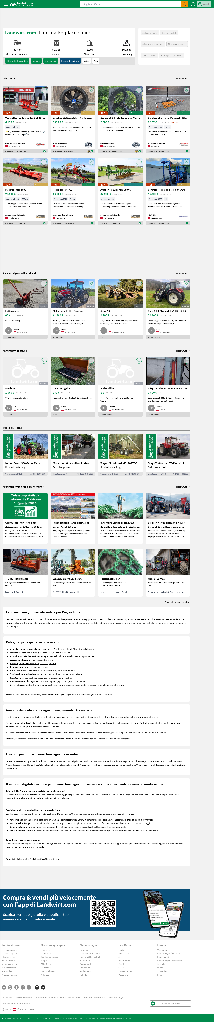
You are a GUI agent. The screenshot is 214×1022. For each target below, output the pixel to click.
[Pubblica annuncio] (192, 4)
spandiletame (75, 674)
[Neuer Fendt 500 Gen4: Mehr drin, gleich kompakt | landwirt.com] (25, 455)
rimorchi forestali (73, 656)
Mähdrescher (47, 953)
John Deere (47, 649)
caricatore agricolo (48, 681)
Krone (55, 764)
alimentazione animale (141, 717)
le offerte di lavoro (145, 722)
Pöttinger (63, 764)
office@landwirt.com (49, 859)
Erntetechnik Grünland (90, 953)
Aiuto (6, 1009)
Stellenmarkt (85, 971)
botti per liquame (60, 674)
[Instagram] (10, 987)
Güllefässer (46, 963)
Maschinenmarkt (9, 949)
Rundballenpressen (49, 956)
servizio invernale (77, 681)
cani (84, 722)
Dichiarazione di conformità (16, 1003)
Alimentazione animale (153, 44)
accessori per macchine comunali (128, 732)
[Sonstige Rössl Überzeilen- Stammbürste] (168, 191)
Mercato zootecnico (177, 44)
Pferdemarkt (85, 963)
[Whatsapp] (29, 987)
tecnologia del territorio (99, 717)
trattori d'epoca (86, 649)
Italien (160, 967)
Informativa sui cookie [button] (46, 997)
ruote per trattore (48, 670)
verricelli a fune (57, 656)
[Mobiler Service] (168, 573)
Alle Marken (7, 971)
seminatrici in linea (40, 666)
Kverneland (73, 764)
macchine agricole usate (104, 619)
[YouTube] (4, 987)
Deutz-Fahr (123, 974)
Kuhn (48, 764)
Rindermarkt (85, 960)
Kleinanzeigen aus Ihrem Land (19, 273)
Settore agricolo (149, 32)
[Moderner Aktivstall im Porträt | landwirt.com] (73, 455)
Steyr (124, 761)
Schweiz (161, 963)
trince (27, 666)
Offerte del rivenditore (17, 60)
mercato (72, 622)
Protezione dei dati (70, 997)
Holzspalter (46, 967)
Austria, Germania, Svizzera (105, 794)
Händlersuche (8, 960)
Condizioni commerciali (94, 997)
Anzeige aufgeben (10, 974)
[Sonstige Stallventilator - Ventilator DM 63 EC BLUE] (73, 119)
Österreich (162, 949)
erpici (33, 659)
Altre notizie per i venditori (177, 601)
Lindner (148, 761)
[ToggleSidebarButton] (6, 4)
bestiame (62, 722)
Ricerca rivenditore (70, 60)
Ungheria (129, 794)
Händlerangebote (10, 953)
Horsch (94, 764)
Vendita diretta (149, 55)
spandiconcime (44, 674)
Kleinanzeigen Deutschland (169, 960)
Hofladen (84, 974)
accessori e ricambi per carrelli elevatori (106, 684)
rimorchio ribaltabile (29, 663)
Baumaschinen (48, 971)
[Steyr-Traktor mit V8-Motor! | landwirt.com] (168, 455)
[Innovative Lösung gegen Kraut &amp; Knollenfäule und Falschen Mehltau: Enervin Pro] (120, 518)
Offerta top (9, 78)
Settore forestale (169, 32)
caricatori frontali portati (53, 684)
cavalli (70, 722)
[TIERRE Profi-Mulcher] (25, 573)
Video (86, 60)
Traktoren (45, 949)
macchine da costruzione (68, 717)
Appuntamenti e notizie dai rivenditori (23, 486)
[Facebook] (16, 987)
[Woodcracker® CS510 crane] (73, 573)
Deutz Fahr (40, 764)
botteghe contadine (120, 717)
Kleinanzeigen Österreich (168, 953)
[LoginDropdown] (204, 4)
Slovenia (139, 794)
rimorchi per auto (48, 663)
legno (156, 717)
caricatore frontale (32, 684)
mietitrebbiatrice (35, 677)
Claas (75, 649)
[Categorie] (37, 987)
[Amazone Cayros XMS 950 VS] (120, 191)
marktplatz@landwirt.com (123, 1018)
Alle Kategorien (9, 967)
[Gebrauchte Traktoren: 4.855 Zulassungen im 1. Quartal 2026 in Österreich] (25, 518)
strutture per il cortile (99, 732)
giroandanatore (45, 652)
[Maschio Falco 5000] (25, 191)
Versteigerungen (9, 963)
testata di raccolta (52, 677)
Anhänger (45, 974)
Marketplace (50, 60)
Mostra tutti (183, 78)
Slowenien (162, 971)
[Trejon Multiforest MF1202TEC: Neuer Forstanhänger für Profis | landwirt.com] (120, 455)
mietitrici (32, 652)
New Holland (66, 649)
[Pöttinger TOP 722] (73, 191)
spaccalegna (88, 656)
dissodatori (42, 659)
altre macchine (159, 732)
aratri (51, 659)
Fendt (56, 649)
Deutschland (163, 956)
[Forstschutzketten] (120, 573)
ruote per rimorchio (66, 670)
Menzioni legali (116, 997)
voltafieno (58, 652)
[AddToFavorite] (44, 90)
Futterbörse (85, 967)
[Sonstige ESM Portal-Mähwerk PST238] (168, 119)
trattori (84, 717)
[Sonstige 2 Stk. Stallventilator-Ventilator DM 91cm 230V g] (120, 119)
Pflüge (44, 960)
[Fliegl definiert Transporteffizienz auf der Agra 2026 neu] (73, 518)
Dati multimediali (23, 997)
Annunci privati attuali (15, 350)
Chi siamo (7, 997)
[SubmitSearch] (184, 4)
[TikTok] (23, 987)
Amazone (84, 764)
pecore (78, 722)
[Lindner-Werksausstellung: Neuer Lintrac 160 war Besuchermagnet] (168, 518)
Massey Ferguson (14, 764)
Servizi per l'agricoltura (171, 55)
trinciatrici (67, 677)
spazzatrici (63, 681)
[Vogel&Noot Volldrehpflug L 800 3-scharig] (25, 119)
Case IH (156, 761)
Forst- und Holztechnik (90, 956)
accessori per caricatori (76, 684)
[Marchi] (43, 987)
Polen (159, 974)
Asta (96, 60)
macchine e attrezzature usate (56, 761)
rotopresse (68, 652)
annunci (36, 60)
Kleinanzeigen (8, 956)
